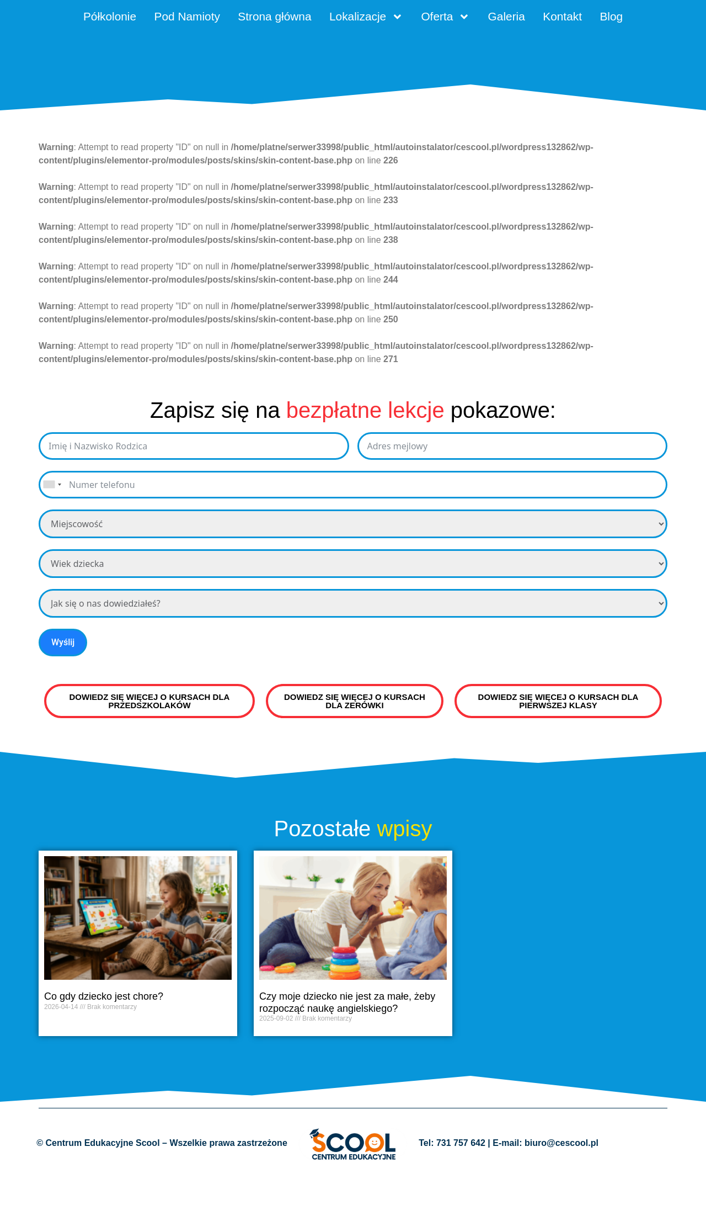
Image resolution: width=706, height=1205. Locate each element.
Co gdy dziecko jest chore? (103, 1026)
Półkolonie (93, 19)
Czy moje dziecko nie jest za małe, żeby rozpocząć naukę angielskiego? (347, 1032)
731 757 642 (460, 1173)
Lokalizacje (392, 19)
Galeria (555, 19)
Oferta (484, 19)
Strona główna (285, 19)
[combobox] (52, 515)
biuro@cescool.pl (561, 1173)
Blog (353, 45)
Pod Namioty (183, 19)
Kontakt (621, 19)
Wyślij (62, 672)
